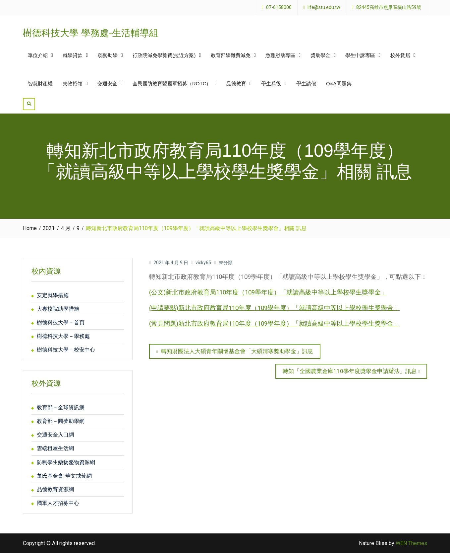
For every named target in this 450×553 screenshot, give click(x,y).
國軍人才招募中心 (58, 503)
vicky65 (203, 262)
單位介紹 (38, 55)
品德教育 (236, 83)
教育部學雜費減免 (231, 55)
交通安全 (107, 83)
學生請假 (306, 83)
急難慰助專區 (280, 55)
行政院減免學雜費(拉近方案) (164, 55)
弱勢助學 (108, 55)
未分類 (226, 262)
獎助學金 (320, 55)
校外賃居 (400, 55)
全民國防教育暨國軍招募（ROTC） (172, 83)
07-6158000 (279, 7)
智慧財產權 (40, 83)
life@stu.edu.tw (324, 7)
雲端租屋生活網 (55, 448)
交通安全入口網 (55, 435)
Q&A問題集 (339, 83)
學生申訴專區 (360, 55)
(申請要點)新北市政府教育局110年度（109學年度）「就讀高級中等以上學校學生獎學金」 (274, 308)
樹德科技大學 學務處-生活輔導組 (90, 33)
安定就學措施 (53, 295)
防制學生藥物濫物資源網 (66, 462)
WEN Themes (411, 543)
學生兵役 (271, 83)
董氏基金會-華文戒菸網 (64, 476)
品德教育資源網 (55, 489)
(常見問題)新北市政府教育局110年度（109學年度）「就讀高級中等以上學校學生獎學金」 (274, 323)
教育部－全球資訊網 (60, 407)
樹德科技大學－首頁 (60, 322)
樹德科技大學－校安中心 (66, 350)
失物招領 (73, 83)
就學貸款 (73, 55)
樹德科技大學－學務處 (63, 336)
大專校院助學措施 (58, 309)
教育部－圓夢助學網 (60, 421)
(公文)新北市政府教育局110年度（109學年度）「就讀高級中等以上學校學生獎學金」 (268, 292)
